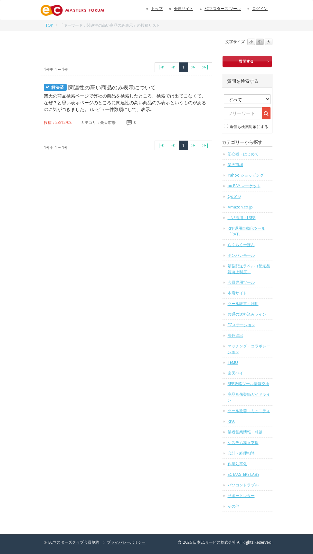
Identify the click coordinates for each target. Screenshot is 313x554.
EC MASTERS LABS (243, 474)
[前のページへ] (173, 67)
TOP (49, 25)
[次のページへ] (193, 67)
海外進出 (235, 335)
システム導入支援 (243, 442)
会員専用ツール (241, 282)
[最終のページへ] (205, 67)
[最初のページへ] (161, 67)
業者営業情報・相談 (245, 432)
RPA (231, 421)
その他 (233, 506)
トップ (157, 8)
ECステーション (241, 325)
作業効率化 (237, 463)
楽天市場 (235, 164)
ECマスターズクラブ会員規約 (73, 542)
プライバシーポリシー (126, 542)
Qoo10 (234, 196)
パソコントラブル (243, 485)
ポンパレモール (241, 255)
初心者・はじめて (243, 154)
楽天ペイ (235, 373)
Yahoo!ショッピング (246, 175)
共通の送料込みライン (247, 314)
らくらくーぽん (241, 244)
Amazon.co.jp (240, 207)
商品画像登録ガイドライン (249, 397)
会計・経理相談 (241, 453)
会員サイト (183, 8)
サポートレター (241, 495)
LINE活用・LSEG (242, 217)
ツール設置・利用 (243, 303)
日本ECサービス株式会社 (214, 542)
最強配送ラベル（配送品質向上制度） (249, 268)
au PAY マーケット (244, 186)
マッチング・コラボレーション (249, 349)
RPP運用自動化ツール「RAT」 (246, 231)
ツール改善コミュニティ (249, 410)
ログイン (260, 8)
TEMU (233, 362)
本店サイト (237, 293)
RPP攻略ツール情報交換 (248, 383)
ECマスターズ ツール (222, 8)
